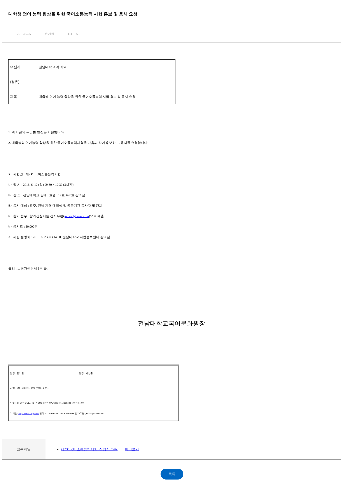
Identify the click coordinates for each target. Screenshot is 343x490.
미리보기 (132, 449)
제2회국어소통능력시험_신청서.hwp (89, 449)
